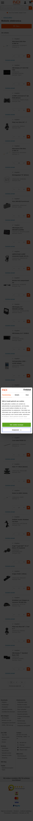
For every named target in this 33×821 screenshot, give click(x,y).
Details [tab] (17, 395)
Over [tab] (27, 395)
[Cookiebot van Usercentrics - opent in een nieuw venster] (23, 390)
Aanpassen (16, 430)
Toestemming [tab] (6, 395)
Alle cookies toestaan (16, 424)
